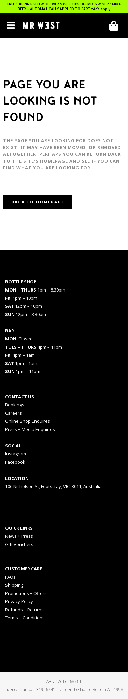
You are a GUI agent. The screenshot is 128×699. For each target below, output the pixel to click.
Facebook (15, 462)
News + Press (19, 536)
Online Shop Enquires (27, 421)
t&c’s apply (100, 8)
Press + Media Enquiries (30, 429)
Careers (13, 413)
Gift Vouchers (19, 544)
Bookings (14, 405)
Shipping (14, 585)
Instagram (15, 454)
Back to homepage (37, 201)
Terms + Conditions (25, 618)
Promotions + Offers (26, 593)
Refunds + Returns (24, 609)
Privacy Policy (19, 601)
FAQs (10, 577)
